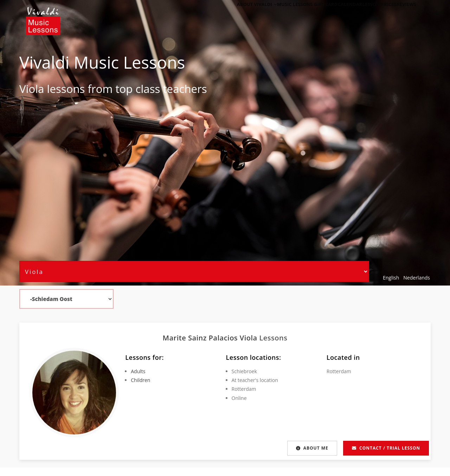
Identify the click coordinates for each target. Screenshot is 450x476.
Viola (31, 88)
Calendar (335, 15)
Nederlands (416, 277)
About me (311, 448)
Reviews (403, 15)
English (391, 277)
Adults (138, 371)
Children (140, 380)
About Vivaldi (235, 15)
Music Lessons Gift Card (288, 15)
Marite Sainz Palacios (201, 338)
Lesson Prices (370, 15)
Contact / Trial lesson (386, 448)
